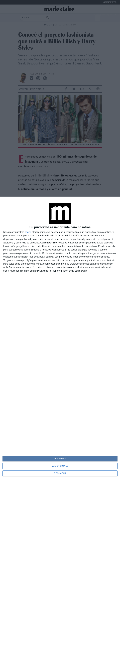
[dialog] (60, 426)
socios (28, 232)
